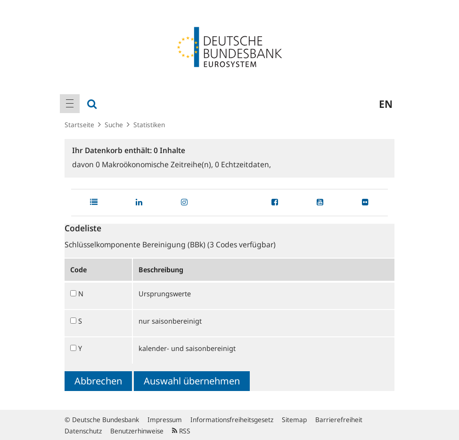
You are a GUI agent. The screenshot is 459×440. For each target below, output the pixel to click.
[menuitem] (70, 103)
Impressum (165, 419)
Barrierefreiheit (338, 419)
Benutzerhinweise (137, 430)
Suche (114, 124)
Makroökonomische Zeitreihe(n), (155, 164)
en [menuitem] (386, 104)
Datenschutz (83, 430)
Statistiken (149, 124)
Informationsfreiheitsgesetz (231, 419)
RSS (181, 430)
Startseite (79, 124)
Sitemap (294, 419)
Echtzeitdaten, (243, 164)
